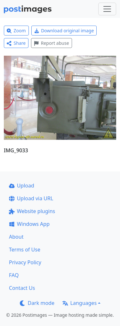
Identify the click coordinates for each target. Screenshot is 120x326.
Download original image (64, 31)
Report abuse (51, 43)
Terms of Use (24, 249)
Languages (79, 302)
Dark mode (37, 302)
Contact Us (22, 287)
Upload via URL (31, 198)
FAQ (14, 275)
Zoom (16, 31)
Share (16, 43)
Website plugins (32, 211)
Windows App (29, 223)
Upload (21, 185)
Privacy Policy (25, 262)
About (16, 236)
